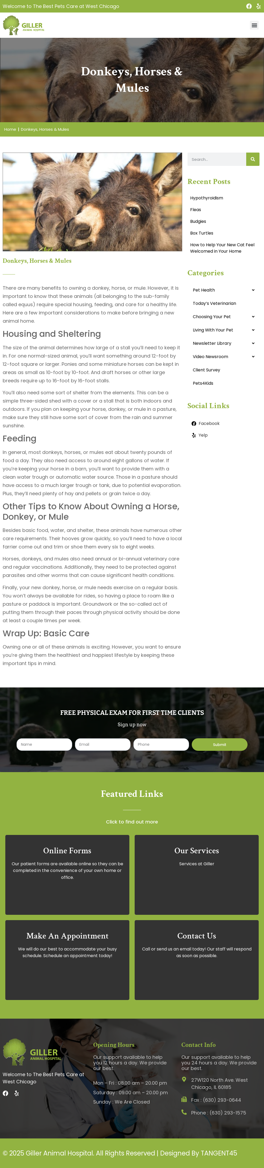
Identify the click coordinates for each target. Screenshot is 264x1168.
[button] (254, 25)
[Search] (252, 159)
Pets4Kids (203, 383)
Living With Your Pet (213, 330)
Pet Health (204, 290)
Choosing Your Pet (212, 317)
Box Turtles (201, 233)
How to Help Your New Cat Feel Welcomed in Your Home (222, 248)
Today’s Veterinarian (214, 303)
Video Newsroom (210, 357)
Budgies (198, 221)
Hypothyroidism (206, 198)
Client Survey (206, 370)
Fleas (195, 210)
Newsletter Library (212, 343)
